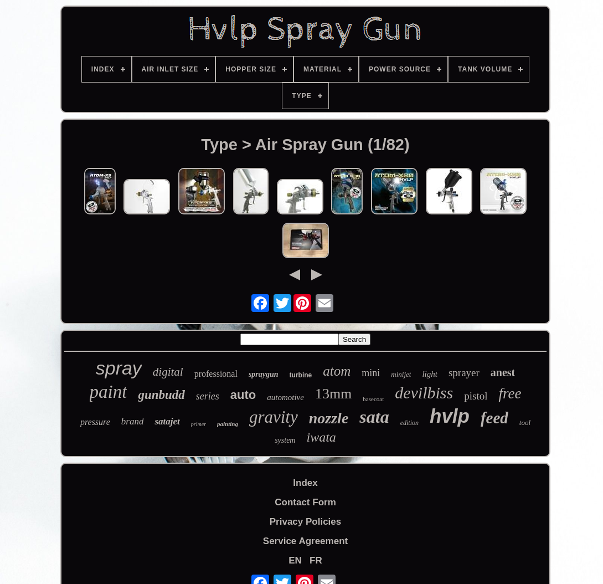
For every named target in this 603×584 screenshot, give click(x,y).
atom (337, 370)
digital (168, 371)
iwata (321, 437)
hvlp (450, 416)
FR (316, 560)
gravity (273, 417)
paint (108, 392)
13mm (333, 394)
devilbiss (424, 392)
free (509, 393)
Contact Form (305, 502)
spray (119, 367)
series (207, 396)
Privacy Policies (305, 521)
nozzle (329, 418)
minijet (401, 374)
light (429, 374)
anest (503, 372)
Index (305, 483)
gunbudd (161, 395)
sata (374, 417)
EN (295, 560)
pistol (475, 396)
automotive (285, 397)
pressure (95, 422)
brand (132, 421)
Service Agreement (305, 541)
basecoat (373, 399)
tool (524, 422)
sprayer (464, 372)
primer (198, 424)
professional (216, 373)
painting (227, 424)
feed (494, 418)
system (285, 440)
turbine (301, 375)
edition (409, 423)
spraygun (264, 374)
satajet (166, 421)
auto (243, 395)
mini (371, 372)
